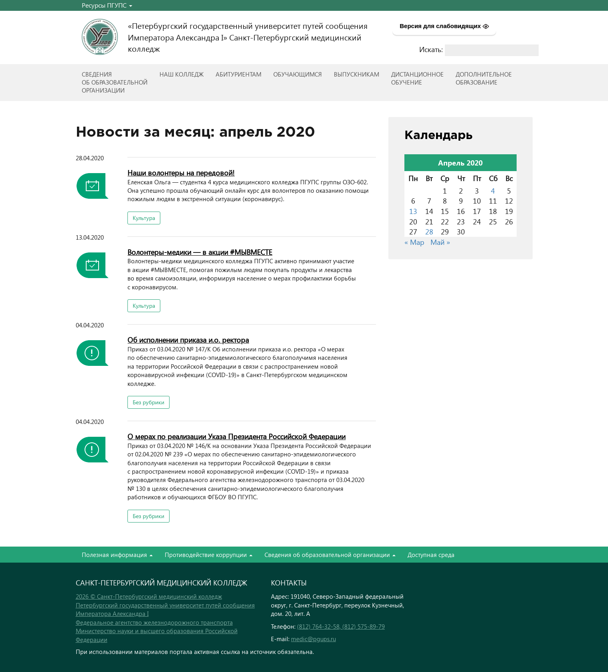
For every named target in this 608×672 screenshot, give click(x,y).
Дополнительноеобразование (484, 78)
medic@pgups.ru (313, 639)
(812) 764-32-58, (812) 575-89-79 (341, 626)
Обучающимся (297, 74)
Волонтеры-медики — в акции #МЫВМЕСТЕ (199, 252)
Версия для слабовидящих (444, 26)
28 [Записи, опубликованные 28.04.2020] (429, 231)
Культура (144, 218)
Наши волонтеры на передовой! (180, 172)
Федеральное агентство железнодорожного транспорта (154, 622)
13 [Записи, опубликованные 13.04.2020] (413, 211)
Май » (440, 242)
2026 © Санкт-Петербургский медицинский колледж (149, 596)
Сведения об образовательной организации (330, 555)
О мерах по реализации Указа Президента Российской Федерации (236, 436)
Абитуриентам (238, 74)
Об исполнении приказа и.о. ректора (188, 340)
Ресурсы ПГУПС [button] (107, 5)
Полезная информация (117, 555)
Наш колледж (182, 74)
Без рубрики (148, 402)
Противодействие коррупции (208, 555)
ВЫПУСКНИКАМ (356, 74)
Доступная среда (431, 555)
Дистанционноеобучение (417, 78)
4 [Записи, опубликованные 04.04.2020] (493, 191)
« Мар (414, 242)
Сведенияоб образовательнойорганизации (114, 82)
